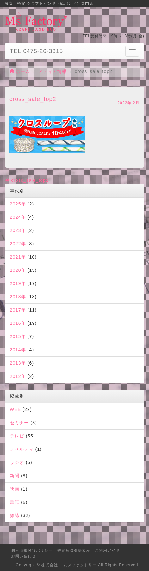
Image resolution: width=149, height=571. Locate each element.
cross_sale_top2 (27, 180)
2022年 (18, 243)
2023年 (18, 230)
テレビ (17, 435)
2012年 (18, 376)
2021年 (18, 256)
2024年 (18, 217)
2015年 (18, 336)
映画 (14, 488)
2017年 (18, 309)
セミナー (19, 422)
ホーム (19, 71)
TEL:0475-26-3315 (36, 51)
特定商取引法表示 (73, 550)
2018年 (18, 296)
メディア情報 (52, 71)
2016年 (18, 323)
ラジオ (17, 462)
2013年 (18, 363)
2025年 (18, 203)
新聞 (14, 475)
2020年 (18, 270)
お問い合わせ (23, 556)
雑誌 (14, 515)
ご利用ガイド (107, 550)
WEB (15, 409)
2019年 (18, 283)
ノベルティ (22, 449)
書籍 (14, 502)
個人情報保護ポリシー (32, 550)
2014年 (18, 349)
